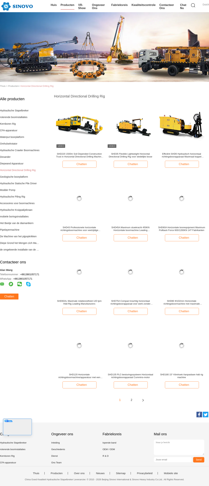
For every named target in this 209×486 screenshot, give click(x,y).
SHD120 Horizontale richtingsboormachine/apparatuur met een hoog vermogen (79, 376)
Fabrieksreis (119, 4)
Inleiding (55, 442)
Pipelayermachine (9, 229)
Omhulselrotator (8, 143)
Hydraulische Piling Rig (12, 196)
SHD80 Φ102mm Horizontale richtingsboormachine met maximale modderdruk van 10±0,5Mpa (182, 302)
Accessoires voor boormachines (17, 203)
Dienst (54, 456)
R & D (106, 456)
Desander (5, 156)
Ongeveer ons (98, 6)
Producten (67, 4)
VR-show (82, 6)
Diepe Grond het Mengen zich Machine (20, 243)
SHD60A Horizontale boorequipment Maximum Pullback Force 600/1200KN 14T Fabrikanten (181, 228)
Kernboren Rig (8, 123)
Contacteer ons (166, 6)
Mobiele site (171, 473)
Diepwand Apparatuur (12, 163)
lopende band (109, 442)
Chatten (9, 296)
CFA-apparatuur (8, 130)
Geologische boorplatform (14, 176)
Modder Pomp (7, 190)
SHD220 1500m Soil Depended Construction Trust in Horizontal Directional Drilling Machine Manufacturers (79, 155)
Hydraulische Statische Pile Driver (18, 183)
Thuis (36, 473)
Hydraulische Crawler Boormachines (19, 150)
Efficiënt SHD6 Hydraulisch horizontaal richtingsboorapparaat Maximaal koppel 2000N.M (181, 155)
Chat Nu (183, 6)
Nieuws (100, 473)
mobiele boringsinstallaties (14, 216)
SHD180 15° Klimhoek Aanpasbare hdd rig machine (181, 376)
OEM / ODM (109, 449)
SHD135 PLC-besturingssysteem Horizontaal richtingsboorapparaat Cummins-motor (130, 376)
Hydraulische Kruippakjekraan (16, 209)
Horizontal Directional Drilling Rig (36, 86)
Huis (54, 4)
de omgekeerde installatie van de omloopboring (20, 249)
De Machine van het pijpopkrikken (18, 236)
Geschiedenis (58, 449)
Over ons (79, 473)
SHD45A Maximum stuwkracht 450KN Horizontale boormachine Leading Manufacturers (130, 229)
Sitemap (121, 473)
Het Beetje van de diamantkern (16, 223)
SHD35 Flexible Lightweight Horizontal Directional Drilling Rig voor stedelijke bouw (130, 155)
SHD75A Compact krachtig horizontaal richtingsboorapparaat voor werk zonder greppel (130, 302)
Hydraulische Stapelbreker (14, 110)
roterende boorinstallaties (13, 117)
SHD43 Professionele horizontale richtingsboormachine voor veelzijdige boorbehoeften (79, 229)
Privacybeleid (144, 473)
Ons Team (56, 462)
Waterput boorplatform (12, 137)
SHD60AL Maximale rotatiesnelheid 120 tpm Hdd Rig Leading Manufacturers (79, 302)
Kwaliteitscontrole (143, 4)
